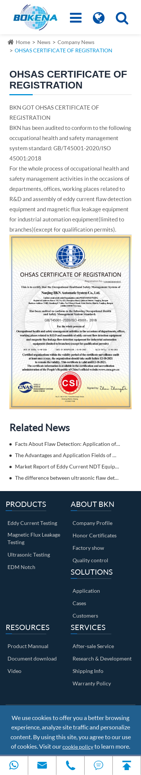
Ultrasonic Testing (29, 554)
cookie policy (77, 746)
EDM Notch (21, 567)
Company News (76, 42)
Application (86, 590)
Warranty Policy (92, 683)
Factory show (88, 548)
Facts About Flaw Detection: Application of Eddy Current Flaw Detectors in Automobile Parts (67, 444)
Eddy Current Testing (32, 523)
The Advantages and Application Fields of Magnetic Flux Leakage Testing (67, 455)
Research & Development (102, 658)
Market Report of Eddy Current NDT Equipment (67, 466)
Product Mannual (28, 646)
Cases (79, 603)
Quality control (90, 560)
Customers (85, 615)
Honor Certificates (95, 535)
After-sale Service (93, 646)
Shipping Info (88, 671)
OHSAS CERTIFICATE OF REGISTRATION (63, 50)
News (43, 42)
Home (23, 42)
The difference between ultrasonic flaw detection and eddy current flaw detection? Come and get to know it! (67, 477)
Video (14, 671)
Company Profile (92, 523)
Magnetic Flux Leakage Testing (34, 538)
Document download (32, 658)
